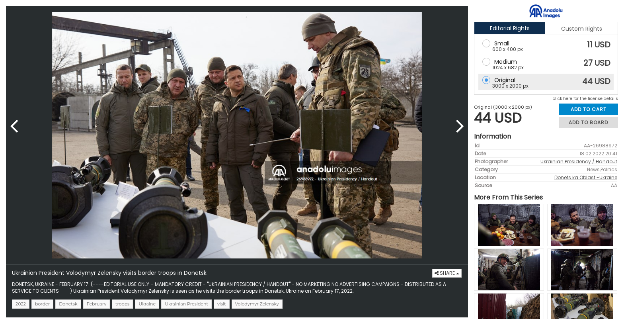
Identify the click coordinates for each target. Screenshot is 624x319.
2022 (21, 304)
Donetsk (68, 304)
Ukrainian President (186, 304)
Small (501, 43)
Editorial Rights (510, 28)
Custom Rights (581, 29)
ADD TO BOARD (588, 122)
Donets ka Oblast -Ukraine (585, 177)
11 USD (598, 44)
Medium (505, 62)
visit (221, 304)
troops (122, 304)
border (42, 304)
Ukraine (147, 304)
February (96, 304)
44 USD (596, 81)
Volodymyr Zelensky (257, 304)
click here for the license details (585, 99)
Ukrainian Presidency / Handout (578, 161)
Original (504, 80)
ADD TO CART (588, 109)
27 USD (596, 62)
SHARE (447, 273)
